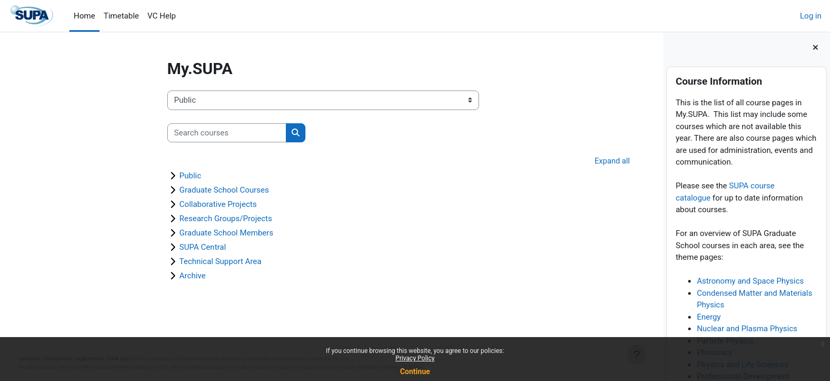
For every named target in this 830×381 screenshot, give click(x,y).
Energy (708, 317)
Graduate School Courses (166, 190)
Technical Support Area (162, 262)
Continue (415, 371)
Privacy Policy (415, 358)
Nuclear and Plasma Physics (747, 328)
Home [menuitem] (84, 16)
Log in (811, 16)
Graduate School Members (168, 233)
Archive (134, 276)
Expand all (553, 161)
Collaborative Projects (160, 205)
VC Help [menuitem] (162, 16)
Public (132, 176)
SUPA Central (144, 247)
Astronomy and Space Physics (750, 281)
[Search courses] (168, 133)
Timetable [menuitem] (121, 16)
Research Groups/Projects (167, 219)
